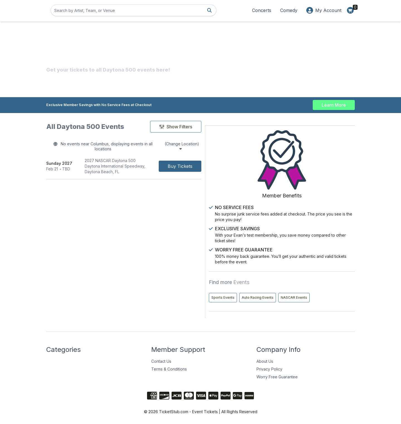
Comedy (288, 10)
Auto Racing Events (304, 285)
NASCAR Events (301, 297)
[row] (157, 160)
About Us (264, 360)
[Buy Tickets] (246, 160)
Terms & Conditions (169, 368)
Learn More (334, 103)
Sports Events (300, 273)
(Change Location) (224, 145)
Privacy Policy (269, 368)
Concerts (261, 10)
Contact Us (161, 360)
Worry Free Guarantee (277, 376)
